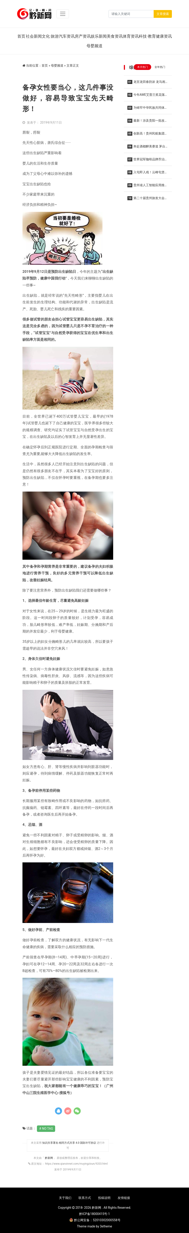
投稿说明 (104, 1198)
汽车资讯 (67, 36)
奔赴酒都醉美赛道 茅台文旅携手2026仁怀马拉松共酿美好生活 (146, 148)
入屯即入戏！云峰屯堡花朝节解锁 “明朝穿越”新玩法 (147, 173)
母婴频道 (94, 45)
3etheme (106, 1226)
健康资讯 (164, 36)
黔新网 (49, 1158)
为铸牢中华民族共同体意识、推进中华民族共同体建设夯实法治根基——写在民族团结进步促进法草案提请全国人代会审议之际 (147, 109)
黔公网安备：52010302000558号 (95, 1220)
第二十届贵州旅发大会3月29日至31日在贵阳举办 (146, 199)
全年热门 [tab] (160, 67)
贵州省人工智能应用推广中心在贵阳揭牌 (147, 186)
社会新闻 (34, 36)
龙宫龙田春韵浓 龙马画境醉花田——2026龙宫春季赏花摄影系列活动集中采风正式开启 (147, 83)
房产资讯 (83, 36)
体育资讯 (131, 36)
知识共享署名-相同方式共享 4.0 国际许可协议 (69, 1142)
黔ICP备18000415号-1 (94, 1214)
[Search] (131, 14)
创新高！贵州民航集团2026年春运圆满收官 (146, 135)
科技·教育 (147, 36)
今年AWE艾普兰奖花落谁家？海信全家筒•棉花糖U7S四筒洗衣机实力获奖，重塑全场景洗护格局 (147, 96)
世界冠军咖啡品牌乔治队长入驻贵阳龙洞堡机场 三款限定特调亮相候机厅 (147, 160)
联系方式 (84, 1198)
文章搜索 (163, 14)
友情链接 (124, 1198)
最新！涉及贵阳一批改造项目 (147, 122)
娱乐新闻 (99, 36)
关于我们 (65, 1198)
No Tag (47, 1128)
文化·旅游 (50, 36)
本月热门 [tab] (142, 67)
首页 (21, 36)
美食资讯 (115, 36)
